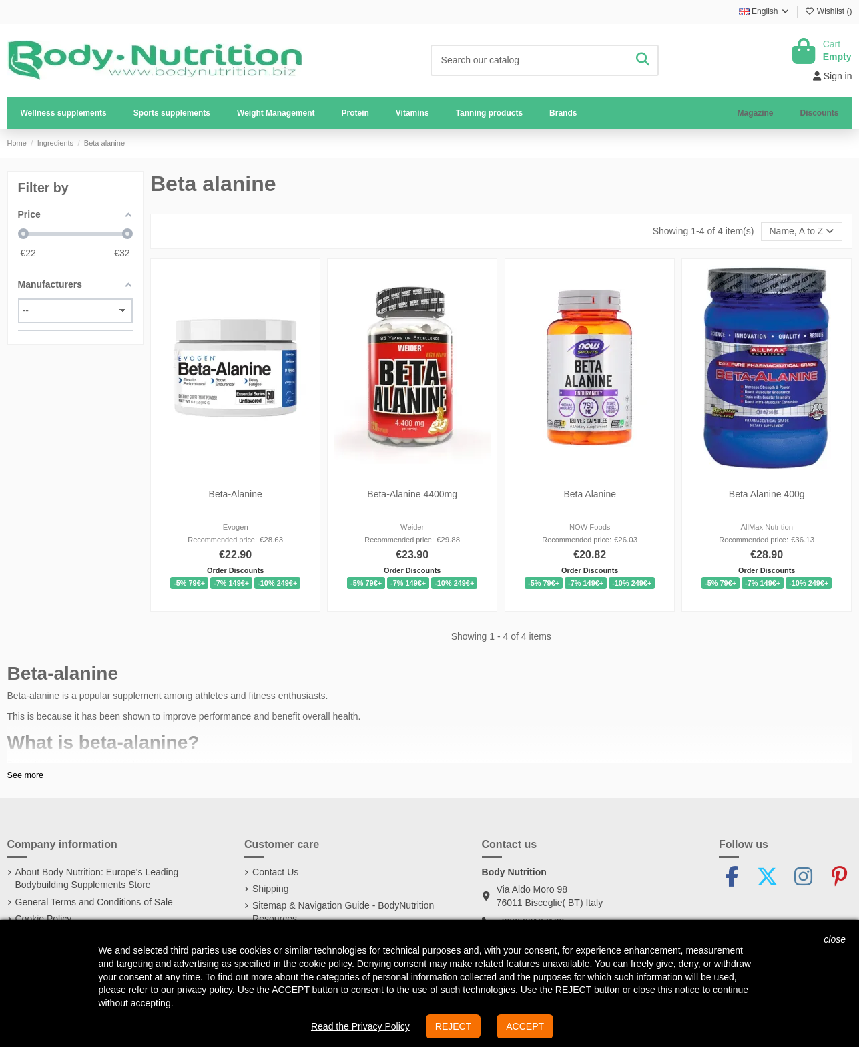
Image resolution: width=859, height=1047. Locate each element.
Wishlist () (828, 11)
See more (25, 775)
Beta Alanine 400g (767, 494)
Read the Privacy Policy (360, 1026)
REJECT (453, 1026)
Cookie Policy (43, 918)
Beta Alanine (589, 494)
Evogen (235, 527)
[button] (172, 113)
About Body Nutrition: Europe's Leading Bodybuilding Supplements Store (97, 879)
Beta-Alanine (235, 494)
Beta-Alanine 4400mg (413, 494)
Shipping (270, 888)
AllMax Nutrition (767, 527)
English (764, 11)
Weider (412, 527)
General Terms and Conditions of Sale (94, 902)
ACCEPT (525, 1026)
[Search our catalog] (643, 60)
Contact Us (275, 872)
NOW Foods (590, 527)
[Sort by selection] (801, 232)
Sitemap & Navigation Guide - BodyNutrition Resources (343, 912)
